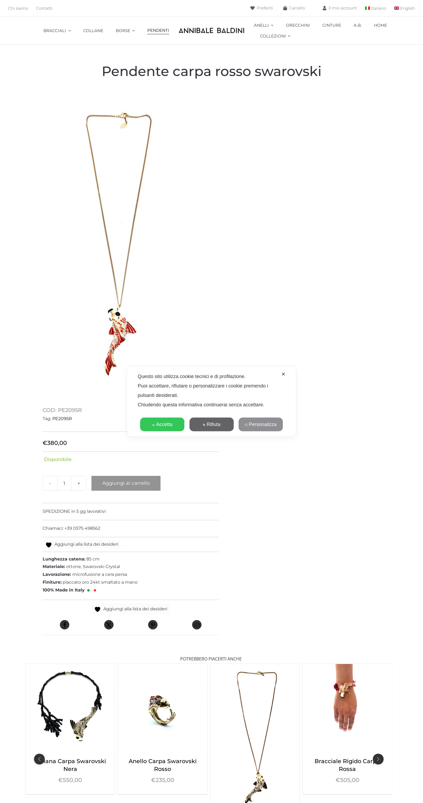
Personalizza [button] (261, 424)
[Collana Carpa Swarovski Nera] (162, 667)
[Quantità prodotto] (64, 483)
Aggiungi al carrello (126, 483)
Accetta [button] (162, 424)
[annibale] (211, 28)
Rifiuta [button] (211, 424)
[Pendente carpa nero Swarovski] (347, 667)
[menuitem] (375, 8)
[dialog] (211, 401)
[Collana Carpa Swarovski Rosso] (70, 667)
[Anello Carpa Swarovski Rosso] (255, 667)
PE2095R (62, 418)
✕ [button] (283, 374)
